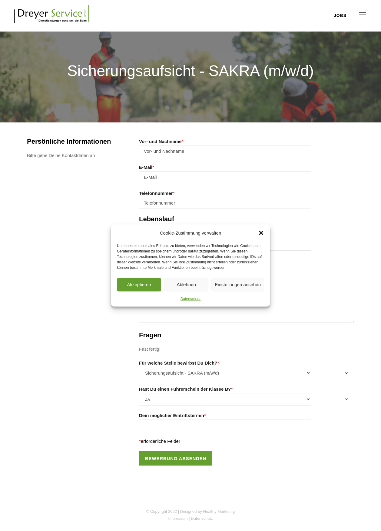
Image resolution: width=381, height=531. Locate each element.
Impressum (177, 518)
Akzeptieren (139, 284)
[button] (261, 233)
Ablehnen (186, 284)
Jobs (340, 15)
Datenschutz (191, 298)
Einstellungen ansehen (238, 284)
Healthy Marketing (219, 511)
